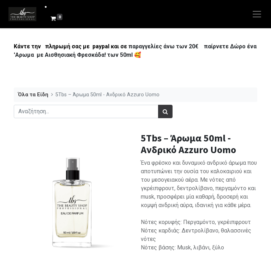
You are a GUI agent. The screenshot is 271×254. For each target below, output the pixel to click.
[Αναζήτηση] (165, 111)
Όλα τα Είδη (33, 95)
